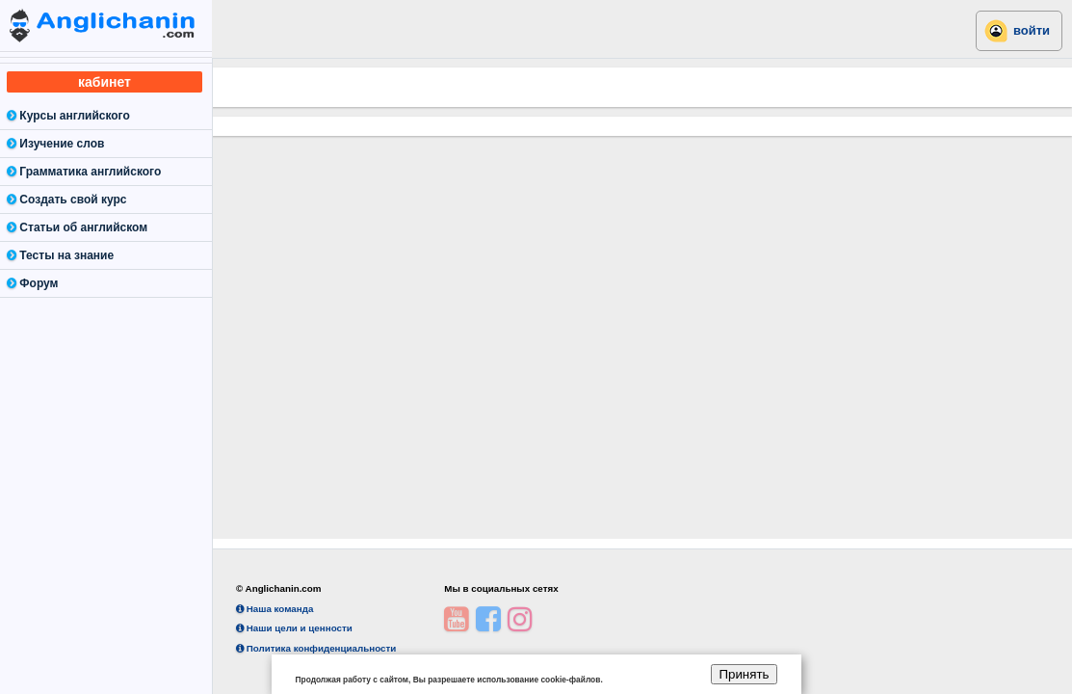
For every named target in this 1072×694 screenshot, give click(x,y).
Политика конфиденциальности (316, 648)
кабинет (104, 82)
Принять (744, 674)
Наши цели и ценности (294, 628)
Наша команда (274, 608)
